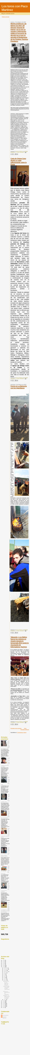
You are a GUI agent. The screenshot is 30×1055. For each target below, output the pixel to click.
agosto (5, 972)
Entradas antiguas (25, 729)
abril (4, 977)
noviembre (6, 969)
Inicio (25, 728)
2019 (3, 961)
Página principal (5, 16)
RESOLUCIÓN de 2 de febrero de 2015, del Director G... (6, 983)
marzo (5, 978)
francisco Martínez (4, 1017)
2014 (3, 1000)
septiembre (6, 971)
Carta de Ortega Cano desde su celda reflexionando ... (6, 988)
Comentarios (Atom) (21, 732)
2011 (3, 1004)
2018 (3, 962)
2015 (3, 966)
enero (5, 999)
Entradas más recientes (16, 728)
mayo (5, 976)
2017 (3, 964)
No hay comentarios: (20, 152)
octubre (5, 970)
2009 (3, 1007)
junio (5, 975)
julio (4, 974)
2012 (3, 1003)
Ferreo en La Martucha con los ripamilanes (19, 387)
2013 (3, 1002)
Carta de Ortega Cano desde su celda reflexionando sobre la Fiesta (19, 161)
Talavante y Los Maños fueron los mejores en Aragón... (6, 997)
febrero (5, 980)
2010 (3, 1006)
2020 (3, 960)
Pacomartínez (5, 1015)
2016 (3, 965)
